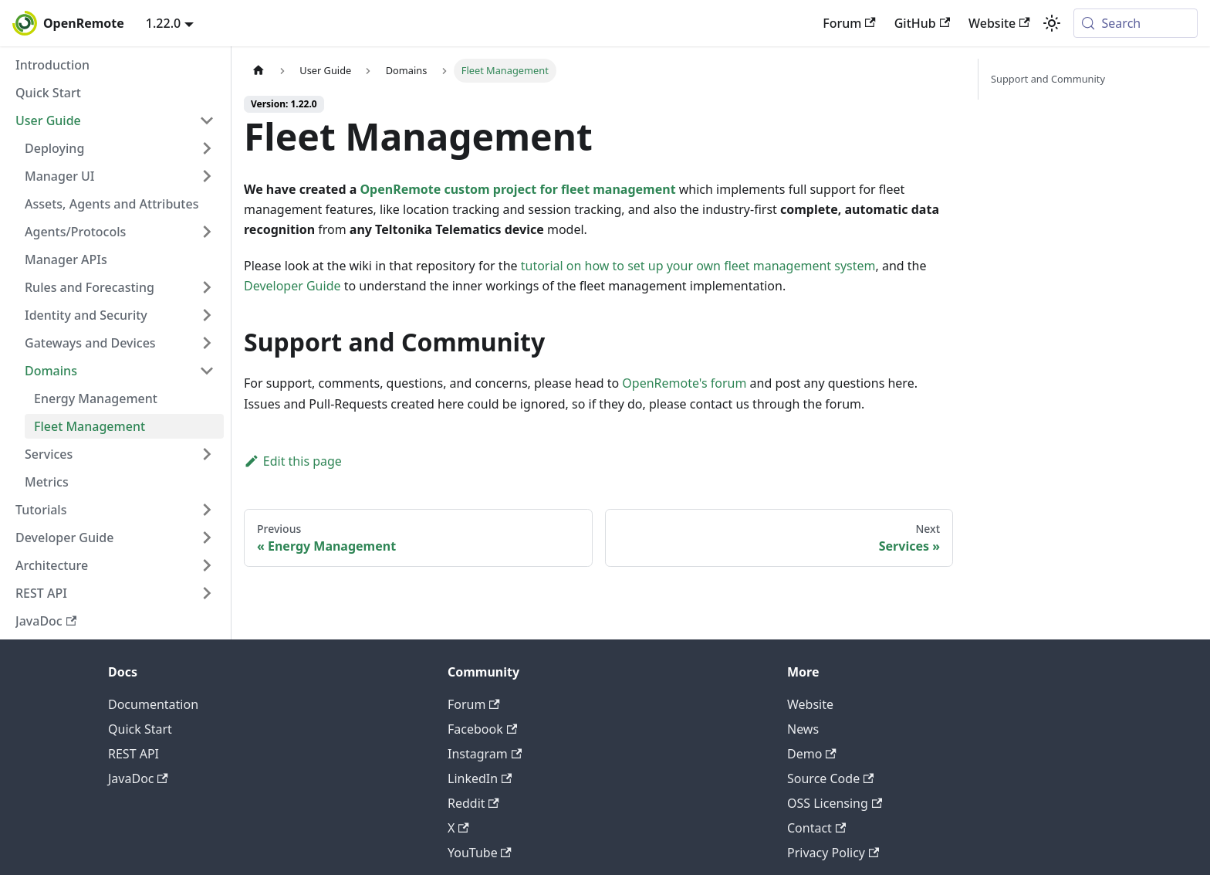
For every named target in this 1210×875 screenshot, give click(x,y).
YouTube (480, 852)
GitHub (922, 23)
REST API (133, 753)
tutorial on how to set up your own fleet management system (698, 265)
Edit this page (293, 461)
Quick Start (140, 729)
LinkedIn (480, 778)
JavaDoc (138, 778)
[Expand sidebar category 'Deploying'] (207, 148)
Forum (849, 23)
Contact (816, 827)
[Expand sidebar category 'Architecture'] (207, 565)
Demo (812, 753)
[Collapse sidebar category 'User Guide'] (207, 120)
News (803, 729)
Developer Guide (292, 285)
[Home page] (258, 71)
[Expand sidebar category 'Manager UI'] (207, 176)
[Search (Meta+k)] (1135, 23)
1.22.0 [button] (163, 23)
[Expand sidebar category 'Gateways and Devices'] (207, 343)
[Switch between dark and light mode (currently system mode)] (1051, 23)
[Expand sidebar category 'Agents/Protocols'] (207, 231)
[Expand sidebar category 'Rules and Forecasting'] (207, 287)
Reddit (473, 803)
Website (999, 23)
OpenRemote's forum (684, 383)
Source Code (830, 778)
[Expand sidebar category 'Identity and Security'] (207, 315)
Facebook (482, 729)
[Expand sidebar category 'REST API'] (207, 593)
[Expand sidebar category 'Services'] (207, 454)
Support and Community (1048, 79)
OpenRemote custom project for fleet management (517, 189)
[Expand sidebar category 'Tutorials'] (207, 509)
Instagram (485, 753)
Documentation (153, 704)
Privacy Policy (833, 852)
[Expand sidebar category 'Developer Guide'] (207, 537)
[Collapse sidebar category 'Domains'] (207, 370)
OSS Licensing (834, 803)
